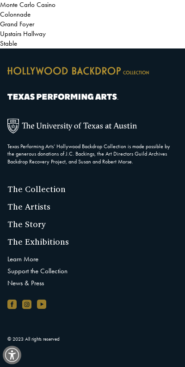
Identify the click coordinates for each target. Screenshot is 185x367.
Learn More (22, 259)
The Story (26, 224)
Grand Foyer (17, 24)
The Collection (36, 189)
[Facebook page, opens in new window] (12, 304)
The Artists (28, 206)
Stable (8, 43)
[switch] (12, 355)
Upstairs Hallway (23, 33)
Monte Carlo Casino (28, 4)
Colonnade (15, 14)
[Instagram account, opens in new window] (26, 304)
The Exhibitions (38, 241)
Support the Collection (37, 271)
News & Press (25, 283)
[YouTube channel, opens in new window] (41, 304)
